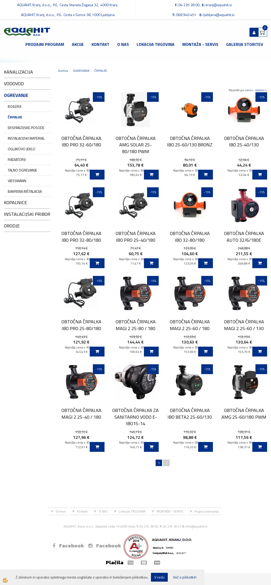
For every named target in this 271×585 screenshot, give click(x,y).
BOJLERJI (14, 106)
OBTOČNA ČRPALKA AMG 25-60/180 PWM (243, 413)
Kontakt (100, 44)
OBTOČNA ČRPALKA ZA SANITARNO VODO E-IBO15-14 (135, 417)
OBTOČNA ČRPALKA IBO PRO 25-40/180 (136, 236)
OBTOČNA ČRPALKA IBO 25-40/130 (244, 141)
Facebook (68, 546)
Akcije (78, 44)
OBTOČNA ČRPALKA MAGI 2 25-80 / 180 (136, 325)
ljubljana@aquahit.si (218, 14)
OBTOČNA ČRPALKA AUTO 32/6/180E (244, 236)
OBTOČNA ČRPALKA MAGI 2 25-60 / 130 (244, 325)
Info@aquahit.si (196, 526)
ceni (249, 90)
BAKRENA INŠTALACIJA (25, 191)
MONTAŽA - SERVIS (200, 44)
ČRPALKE (15, 117)
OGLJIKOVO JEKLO (21, 149)
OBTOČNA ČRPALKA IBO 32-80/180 (190, 236)
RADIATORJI (17, 159)
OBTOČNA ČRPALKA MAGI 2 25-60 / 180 (190, 325)
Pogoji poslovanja (206, 511)
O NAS (123, 44)
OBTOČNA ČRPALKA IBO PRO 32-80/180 (81, 236)
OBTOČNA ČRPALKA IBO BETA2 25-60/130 (190, 413)
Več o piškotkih (185, 577)
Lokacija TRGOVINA (156, 44)
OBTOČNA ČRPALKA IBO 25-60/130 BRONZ (189, 141)
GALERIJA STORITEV (244, 44)
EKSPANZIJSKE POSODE (26, 127)
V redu (159, 577)
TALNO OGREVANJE (22, 170)
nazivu (261, 90)
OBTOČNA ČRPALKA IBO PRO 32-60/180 (81, 141)
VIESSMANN (17, 180)
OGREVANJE (81, 70)
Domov (63, 70)
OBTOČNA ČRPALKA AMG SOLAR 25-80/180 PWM (136, 145)
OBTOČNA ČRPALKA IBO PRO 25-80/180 (81, 325)
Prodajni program (44, 44)
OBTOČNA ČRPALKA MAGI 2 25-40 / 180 (81, 413)
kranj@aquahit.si (219, 5)
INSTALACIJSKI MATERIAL (26, 138)
